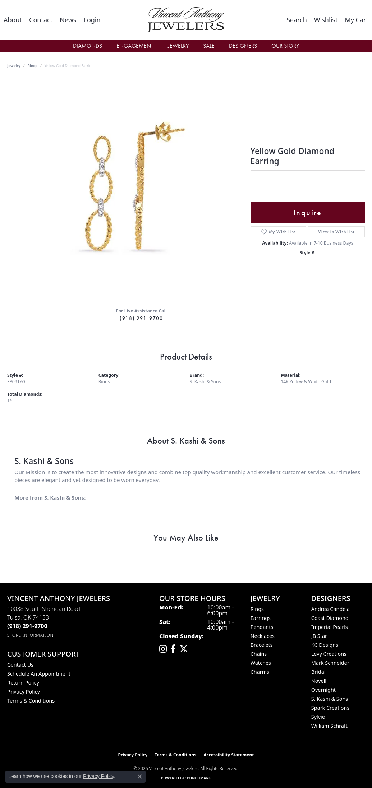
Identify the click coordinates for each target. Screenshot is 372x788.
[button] (91, 19)
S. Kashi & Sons (205, 382)
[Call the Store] (27, 626)
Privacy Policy (23, 691)
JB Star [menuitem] (319, 635)
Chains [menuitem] (259, 653)
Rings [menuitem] (257, 609)
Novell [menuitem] (318, 680)
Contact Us (20, 664)
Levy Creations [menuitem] (328, 653)
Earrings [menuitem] (261, 618)
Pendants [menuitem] (262, 627)
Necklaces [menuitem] (263, 635)
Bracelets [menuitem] (262, 644)
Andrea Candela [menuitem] (330, 609)
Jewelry (178, 46)
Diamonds (87, 46)
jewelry (13, 65)
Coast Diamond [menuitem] (330, 618)
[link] (13, 19)
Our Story (285, 46)
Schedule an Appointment (38, 673)
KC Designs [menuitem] (324, 644)
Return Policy (23, 682)
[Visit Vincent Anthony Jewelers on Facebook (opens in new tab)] (173, 649)
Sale (209, 46)
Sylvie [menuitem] (318, 716)
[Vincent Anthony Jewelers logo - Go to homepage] (186, 20)
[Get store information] (30, 635)
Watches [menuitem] (261, 662)
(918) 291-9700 (141, 318)
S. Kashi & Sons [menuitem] (329, 698)
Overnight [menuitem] (323, 689)
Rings (32, 65)
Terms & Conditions (31, 700)
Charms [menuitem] (260, 671)
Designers (243, 46)
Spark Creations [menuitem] (330, 707)
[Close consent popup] (140, 776)
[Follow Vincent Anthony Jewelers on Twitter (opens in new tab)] (183, 649)
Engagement (134, 46)
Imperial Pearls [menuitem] (329, 627)
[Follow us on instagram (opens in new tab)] (163, 649)
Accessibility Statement (228, 755)
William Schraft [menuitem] (329, 725)
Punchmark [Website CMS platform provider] (199, 777)
